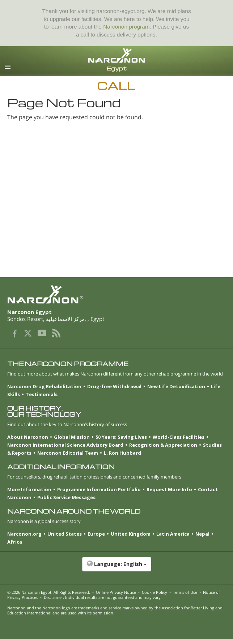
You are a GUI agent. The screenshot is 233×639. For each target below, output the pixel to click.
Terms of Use (185, 592)
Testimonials (42, 394)
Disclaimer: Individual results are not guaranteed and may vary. (103, 597)
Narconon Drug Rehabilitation (44, 386)
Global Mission (72, 437)
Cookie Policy (154, 592)
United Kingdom (131, 534)
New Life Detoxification (176, 386)
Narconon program (126, 26)
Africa (14, 542)
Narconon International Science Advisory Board (65, 445)
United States (64, 534)
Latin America (173, 534)
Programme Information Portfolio (99, 489)
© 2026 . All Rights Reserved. (48, 592)
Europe (96, 534)
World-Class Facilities (178, 437)
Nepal (202, 534)
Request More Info (169, 489)
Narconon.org (24, 534)
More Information (29, 489)
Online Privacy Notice (116, 592)
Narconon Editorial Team (67, 453)
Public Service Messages (66, 497)
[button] (116, 568)
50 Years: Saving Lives (121, 437)
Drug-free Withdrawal (114, 386)
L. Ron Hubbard (122, 453)
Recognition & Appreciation (163, 445)
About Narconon (27, 437)
